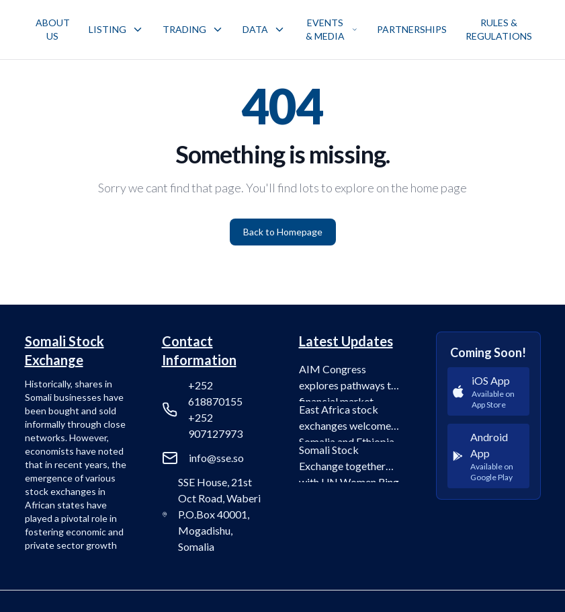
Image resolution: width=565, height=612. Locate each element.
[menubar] (284, 29)
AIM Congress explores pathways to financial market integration (348, 381)
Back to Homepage (282, 231)
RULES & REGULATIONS (499, 29)
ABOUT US (53, 29)
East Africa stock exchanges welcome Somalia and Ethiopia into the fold (346, 422)
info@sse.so (216, 457)
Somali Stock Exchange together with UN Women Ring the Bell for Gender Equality (349, 462)
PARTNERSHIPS (412, 29)
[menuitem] (53, 29)
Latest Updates (346, 341)
